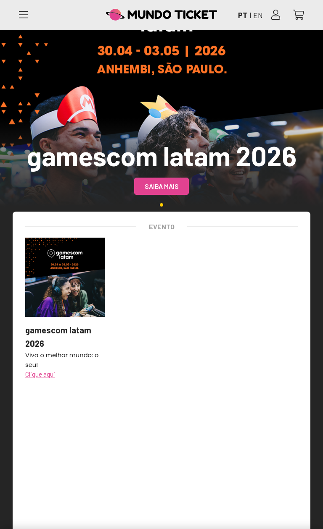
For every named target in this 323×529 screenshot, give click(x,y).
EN (258, 15)
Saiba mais (162, 186)
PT (243, 15)
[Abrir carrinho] (298, 15)
